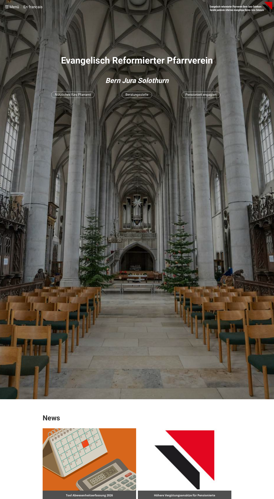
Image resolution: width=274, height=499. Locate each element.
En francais (32, 7)
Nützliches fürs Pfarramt (73, 95)
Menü (23, 7)
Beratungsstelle (136, 95)
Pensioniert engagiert (201, 95)
